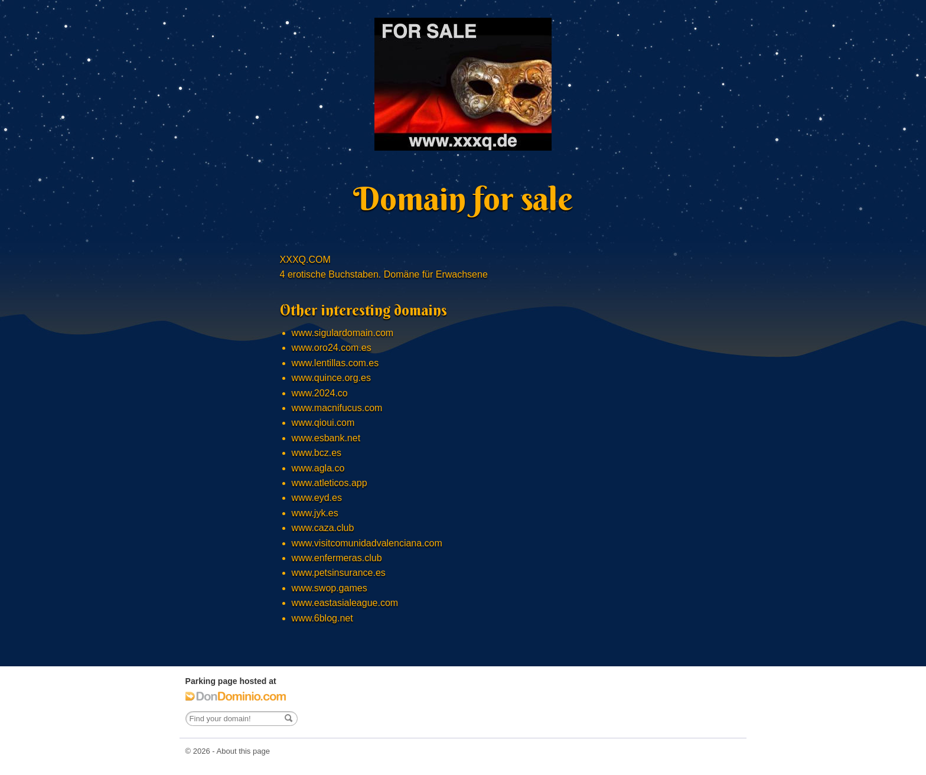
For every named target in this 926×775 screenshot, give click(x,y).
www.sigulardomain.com (343, 333)
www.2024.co (320, 393)
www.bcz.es (316, 453)
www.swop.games (329, 588)
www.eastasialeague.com (345, 603)
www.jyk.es (315, 513)
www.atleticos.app (329, 483)
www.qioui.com (323, 423)
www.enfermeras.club (337, 558)
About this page (243, 751)
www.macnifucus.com (337, 408)
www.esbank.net (326, 438)
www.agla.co (318, 468)
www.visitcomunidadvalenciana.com (367, 543)
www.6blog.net (322, 618)
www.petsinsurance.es (339, 573)
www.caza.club (323, 528)
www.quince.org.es (331, 378)
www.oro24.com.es (331, 348)
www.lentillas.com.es (335, 363)
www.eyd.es (317, 498)
